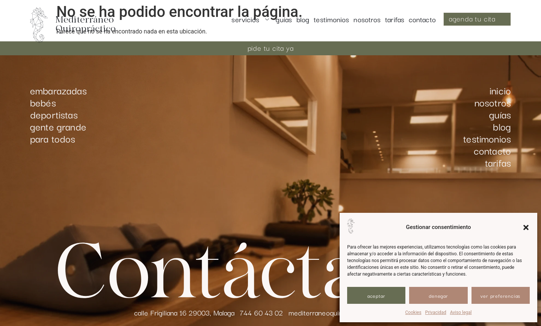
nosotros (367, 19)
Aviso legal (461, 312)
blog (302, 19)
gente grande (58, 126)
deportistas (54, 114)
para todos (53, 138)
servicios (251, 19)
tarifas (394, 19)
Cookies (413, 312)
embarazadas (58, 90)
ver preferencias (500, 295)
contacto (422, 19)
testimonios (331, 19)
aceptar (376, 295)
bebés (43, 102)
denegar (438, 295)
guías (284, 19)
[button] (526, 227)
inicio (500, 90)
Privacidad (435, 312)
